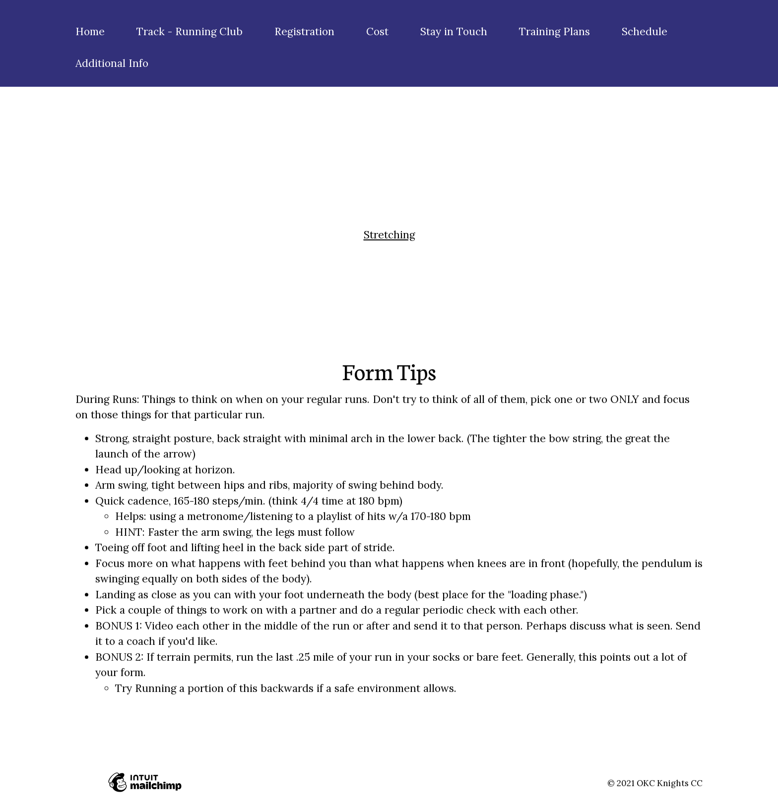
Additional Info (111, 63)
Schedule (644, 31)
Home (90, 31)
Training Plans (554, 31)
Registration (304, 31)
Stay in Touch (453, 31)
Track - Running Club (189, 31)
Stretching (389, 234)
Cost (377, 31)
